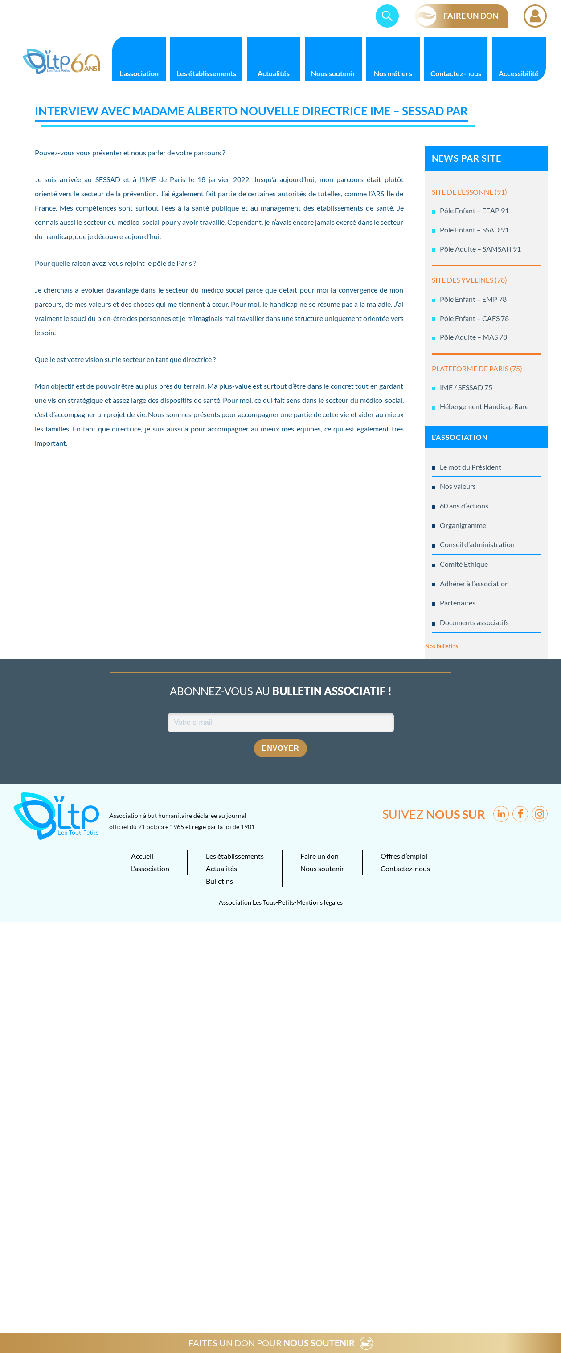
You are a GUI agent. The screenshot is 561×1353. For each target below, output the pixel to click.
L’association (139, 73)
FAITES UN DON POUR (271, 1342)
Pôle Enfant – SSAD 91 (474, 229)
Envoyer (280, 748)
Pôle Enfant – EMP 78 (473, 299)
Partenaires (457, 602)
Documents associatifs (474, 622)
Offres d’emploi (404, 856)
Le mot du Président (470, 467)
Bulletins (219, 881)
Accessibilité (519, 73)
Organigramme (463, 525)
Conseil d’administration (477, 544)
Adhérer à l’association (474, 583)
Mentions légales (319, 902)
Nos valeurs (458, 486)
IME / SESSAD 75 (466, 387)
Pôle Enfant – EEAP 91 (474, 210)
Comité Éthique (464, 564)
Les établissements (206, 73)
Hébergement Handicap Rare (484, 406)
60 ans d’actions (464, 505)
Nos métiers (393, 73)
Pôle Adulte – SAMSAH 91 (480, 248)
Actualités (274, 73)
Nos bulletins (441, 646)
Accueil (142, 856)
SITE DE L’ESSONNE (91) (469, 191)
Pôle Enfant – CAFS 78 (474, 318)
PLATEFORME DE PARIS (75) (477, 368)
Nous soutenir (333, 73)
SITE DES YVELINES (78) (469, 280)
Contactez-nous (455, 73)
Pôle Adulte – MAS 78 (473, 337)
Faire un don (319, 856)
